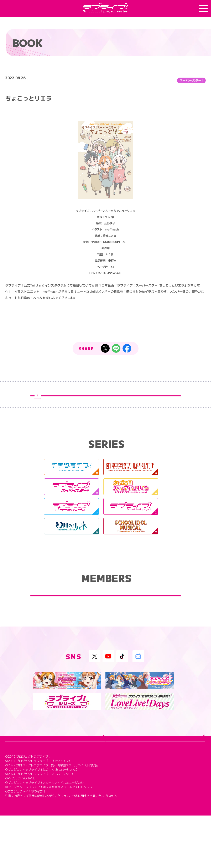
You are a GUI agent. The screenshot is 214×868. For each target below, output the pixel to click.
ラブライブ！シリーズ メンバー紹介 (105, 607)
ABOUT (18, 775)
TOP (14, 763)
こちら (114, 848)
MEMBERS (21, 788)
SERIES (117, 775)
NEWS (116, 763)
